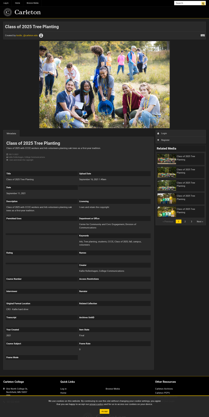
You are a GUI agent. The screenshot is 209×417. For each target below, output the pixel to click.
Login (162, 133)
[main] (104, 197)
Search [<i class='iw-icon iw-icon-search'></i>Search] (204, 3)
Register (163, 139)
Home (17, 3)
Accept (104, 411)
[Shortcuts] (203, 35)
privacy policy (96, 403)
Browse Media (32, 3)
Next (200, 221)
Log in (5, 3)
